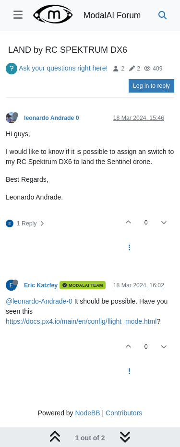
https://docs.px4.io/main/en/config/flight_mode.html (81, 321)
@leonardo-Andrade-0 (39, 301)
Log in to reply (151, 85)
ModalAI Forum (112, 15)
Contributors (124, 413)
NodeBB (87, 413)
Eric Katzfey (41, 285)
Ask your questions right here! (63, 68)
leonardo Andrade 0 (51, 118)
